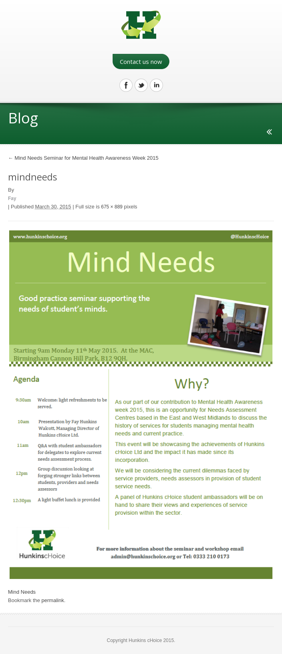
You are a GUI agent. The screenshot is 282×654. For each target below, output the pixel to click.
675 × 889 (112, 207)
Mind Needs (22, 592)
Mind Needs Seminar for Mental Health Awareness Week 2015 (83, 158)
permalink (53, 600)
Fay (12, 198)
